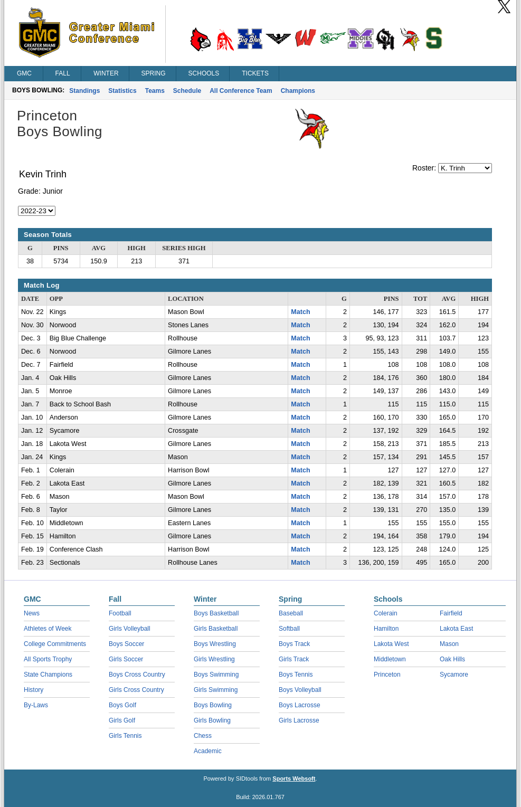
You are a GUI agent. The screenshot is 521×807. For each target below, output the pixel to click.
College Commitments (55, 644)
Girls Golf (122, 720)
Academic (208, 751)
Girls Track (294, 659)
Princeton (387, 674)
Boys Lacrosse (299, 705)
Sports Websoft (293, 778)
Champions (298, 90)
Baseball (291, 613)
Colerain (385, 613)
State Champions (48, 674)
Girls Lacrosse (299, 720)
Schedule (187, 90)
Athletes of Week (48, 628)
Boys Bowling (213, 705)
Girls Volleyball (129, 628)
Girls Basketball (216, 628)
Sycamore (454, 674)
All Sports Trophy (48, 659)
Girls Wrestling (214, 659)
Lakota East (456, 628)
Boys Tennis (295, 674)
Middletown (390, 659)
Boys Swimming (216, 674)
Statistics (122, 90)
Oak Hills (452, 659)
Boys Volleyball (300, 690)
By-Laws (36, 705)
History (33, 690)
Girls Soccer (126, 659)
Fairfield (451, 613)
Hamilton (386, 628)
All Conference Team (241, 90)
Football (120, 613)
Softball (289, 628)
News (32, 613)
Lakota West (391, 644)
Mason (449, 644)
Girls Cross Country (136, 690)
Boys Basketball (216, 613)
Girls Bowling (212, 720)
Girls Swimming (216, 690)
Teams (155, 90)
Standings (84, 90)
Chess (203, 735)
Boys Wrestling (215, 644)
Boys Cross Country (137, 674)
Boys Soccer (126, 644)
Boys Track (294, 644)
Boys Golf (122, 705)
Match (300, 312)
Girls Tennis (125, 735)
